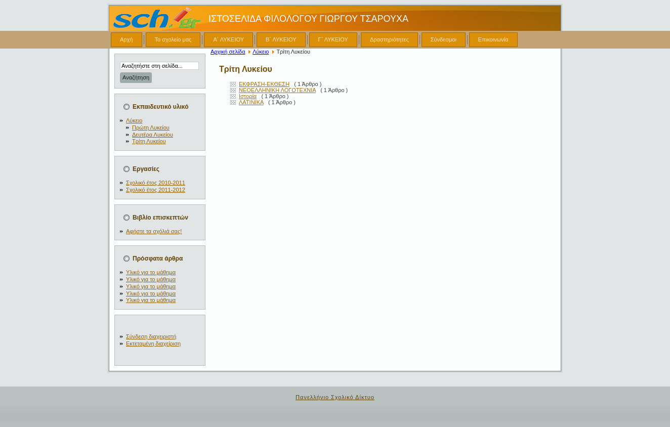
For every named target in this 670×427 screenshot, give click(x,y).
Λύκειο (261, 52)
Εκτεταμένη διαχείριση (153, 343)
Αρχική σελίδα (228, 52)
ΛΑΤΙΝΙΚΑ (251, 102)
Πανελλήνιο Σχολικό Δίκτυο (335, 397)
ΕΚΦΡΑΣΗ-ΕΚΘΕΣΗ (264, 84)
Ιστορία (248, 96)
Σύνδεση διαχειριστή (151, 336)
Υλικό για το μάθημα (151, 272)
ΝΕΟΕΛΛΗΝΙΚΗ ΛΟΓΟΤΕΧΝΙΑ (277, 90)
